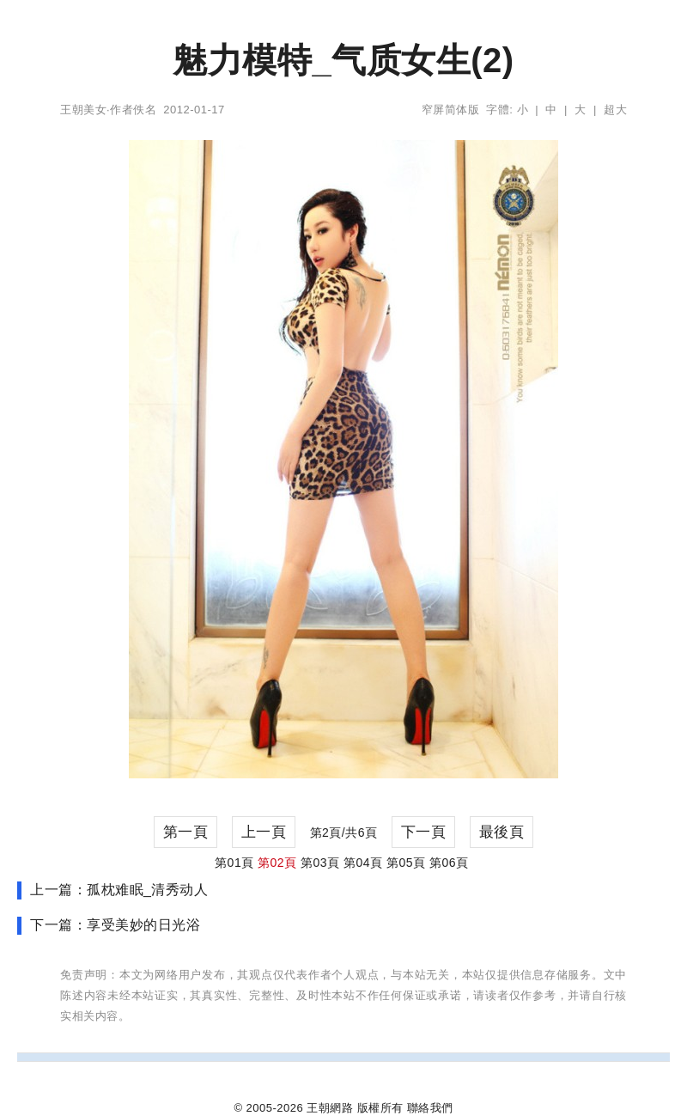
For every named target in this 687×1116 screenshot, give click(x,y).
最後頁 (502, 832)
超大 (615, 109)
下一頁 (424, 832)
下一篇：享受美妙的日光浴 (115, 925)
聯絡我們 (430, 1107)
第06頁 (449, 862)
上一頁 (264, 832)
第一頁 (186, 832)
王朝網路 (330, 1107)
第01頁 (234, 862)
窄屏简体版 (451, 109)
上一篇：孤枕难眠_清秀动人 (119, 889)
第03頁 (320, 862)
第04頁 (363, 862)
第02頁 (277, 862)
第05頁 (406, 862)
